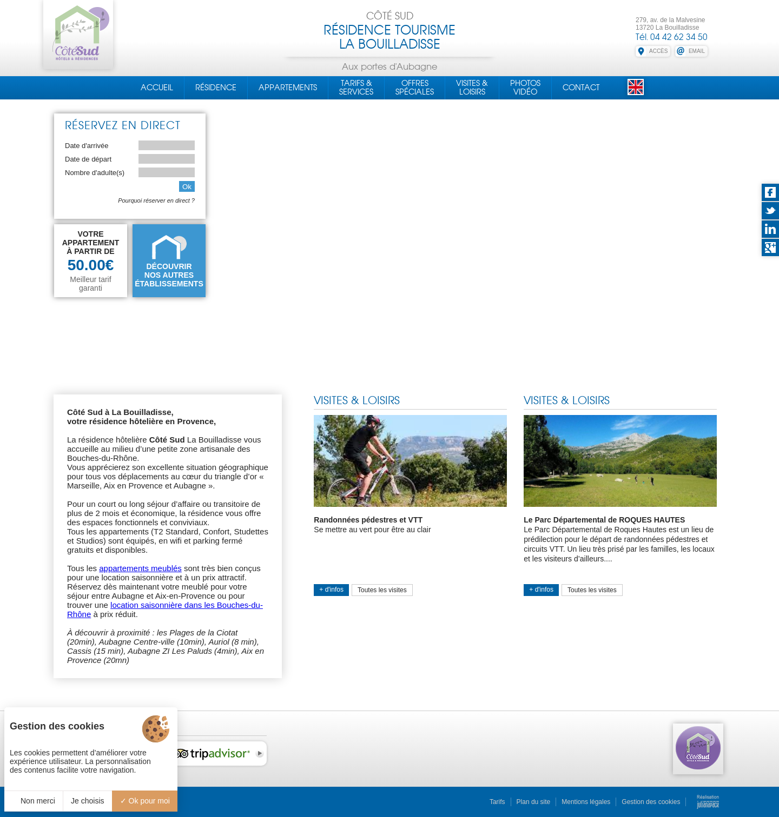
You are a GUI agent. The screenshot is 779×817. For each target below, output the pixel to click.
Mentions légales (586, 802)
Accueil (157, 87)
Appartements (288, 87)
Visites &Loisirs (472, 87)
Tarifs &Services (356, 87)
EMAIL (697, 51)
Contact (581, 87)
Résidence (215, 87)
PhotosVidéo (525, 87)
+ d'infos (331, 589)
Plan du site (534, 802)
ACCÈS (658, 51)
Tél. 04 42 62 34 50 (672, 37)
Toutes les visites (382, 590)
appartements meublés (140, 568)
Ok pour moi (145, 800)
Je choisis (87, 800)
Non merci (33, 800)
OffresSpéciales (414, 87)
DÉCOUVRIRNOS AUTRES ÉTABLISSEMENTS (169, 275)
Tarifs (497, 802)
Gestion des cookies (651, 802)
